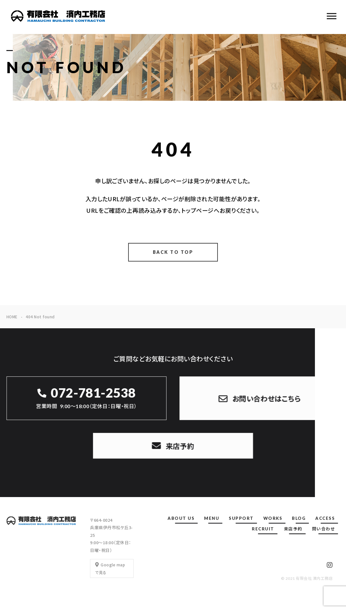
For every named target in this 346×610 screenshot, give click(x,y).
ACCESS (325, 518)
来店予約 (293, 528)
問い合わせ (323, 528)
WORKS (273, 518)
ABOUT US (181, 518)
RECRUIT (263, 528)
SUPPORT (241, 518)
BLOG (299, 518)
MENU (211, 518)
